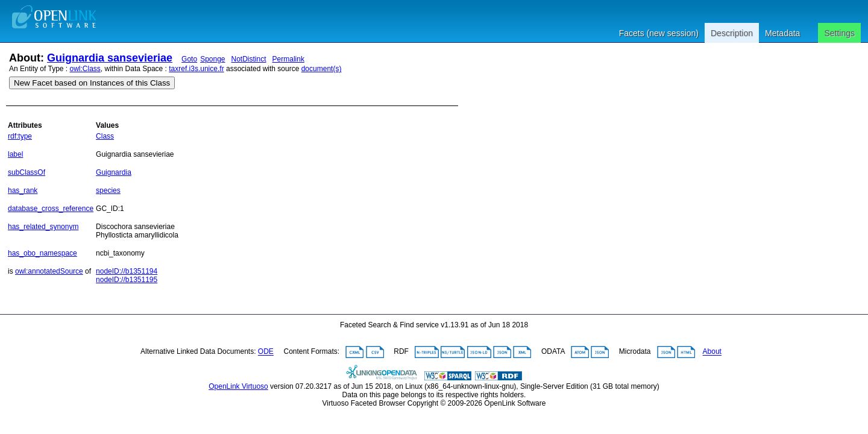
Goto (189, 59)
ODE (266, 352)
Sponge (212, 59)
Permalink (288, 59)
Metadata (782, 33)
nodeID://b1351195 (126, 279)
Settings (839, 33)
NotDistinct (248, 59)
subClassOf (26, 172)
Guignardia (113, 172)
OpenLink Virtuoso (238, 386)
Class (105, 136)
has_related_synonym (43, 226)
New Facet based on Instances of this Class (92, 82)
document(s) (321, 68)
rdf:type (20, 136)
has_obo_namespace (42, 253)
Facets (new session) (659, 33)
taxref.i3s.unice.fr (196, 68)
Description (732, 33)
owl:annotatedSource (49, 271)
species (108, 190)
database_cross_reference (50, 208)
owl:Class (85, 68)
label (15, 154)
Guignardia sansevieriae (109, 58)
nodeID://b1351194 (126, 271)
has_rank (22, 190)
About (712, 352)
